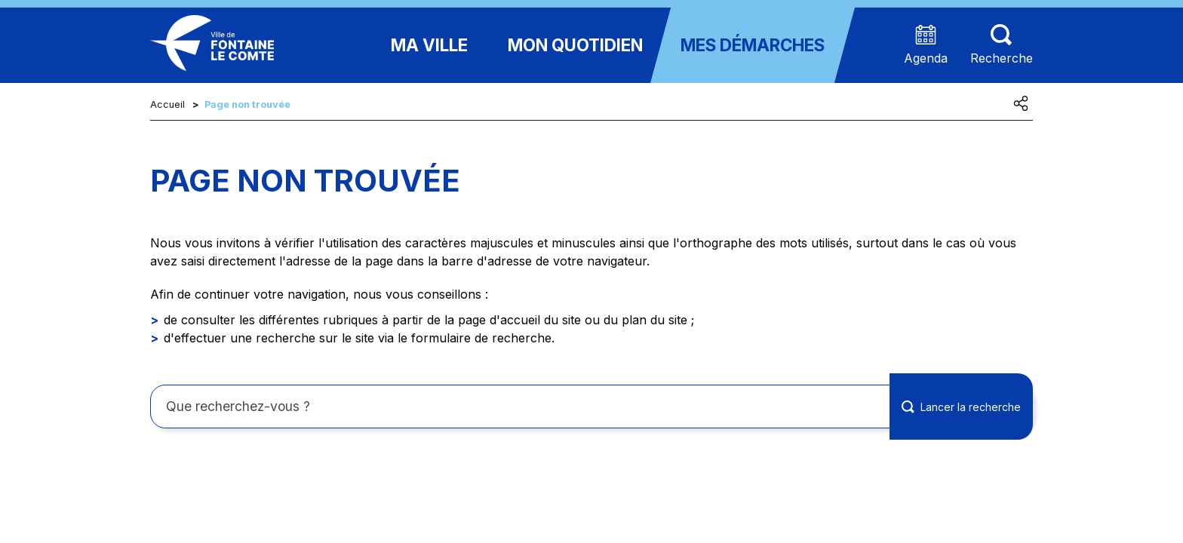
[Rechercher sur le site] (591, 406)
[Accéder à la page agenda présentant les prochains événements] (926, 45)
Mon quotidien (575, 45)
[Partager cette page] (1021, 103)
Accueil (167, 104)
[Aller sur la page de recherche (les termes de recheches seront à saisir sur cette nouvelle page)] (1001, 45)
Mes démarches (753, 45)
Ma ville (429, 45)
